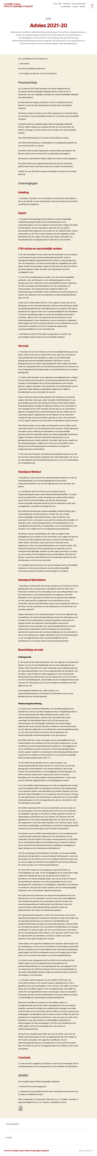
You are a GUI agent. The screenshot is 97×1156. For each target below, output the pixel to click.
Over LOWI (57, 4)
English (9, 1137)
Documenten (65, 7)
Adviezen (66, 4)
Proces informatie (78, 4)
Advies (48, 18)
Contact (75, 7)
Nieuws (82, 7)
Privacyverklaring (12, 1124)
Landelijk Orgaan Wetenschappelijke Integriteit (18, 5)
